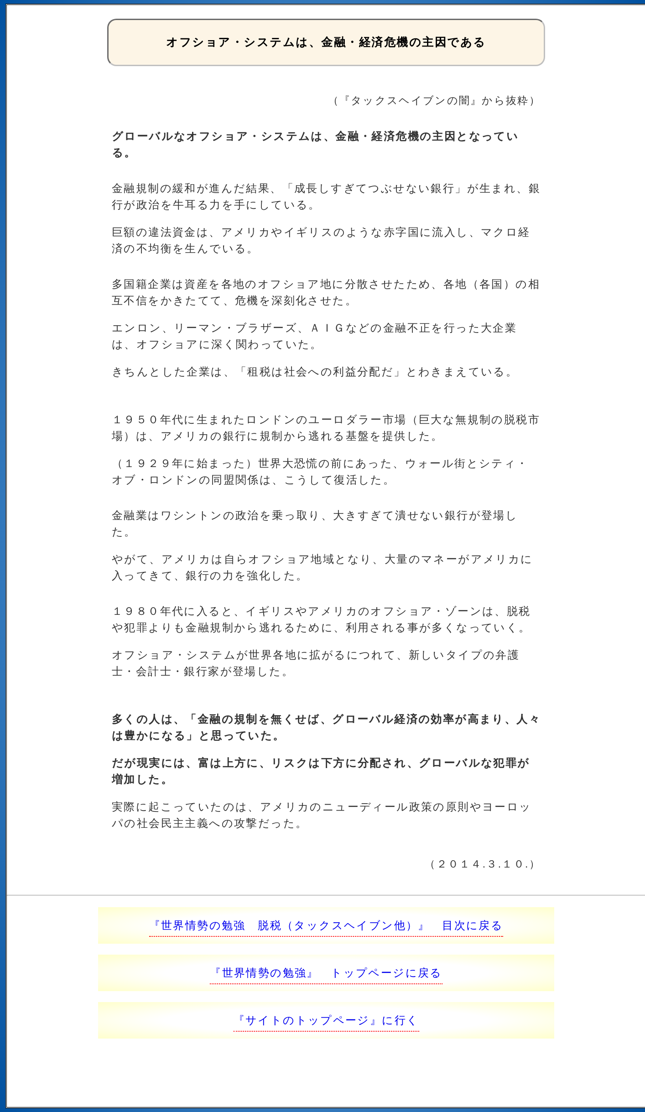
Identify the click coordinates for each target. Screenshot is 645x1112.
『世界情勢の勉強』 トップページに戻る (326, 973)
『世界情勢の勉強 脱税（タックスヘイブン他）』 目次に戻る (326, 925)
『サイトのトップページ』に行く (326, 1020)
